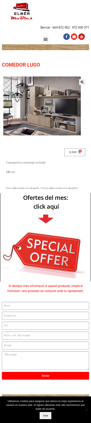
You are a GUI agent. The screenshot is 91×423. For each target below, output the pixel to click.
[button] (79, 84)
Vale (45, 415)
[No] (86, 410)
